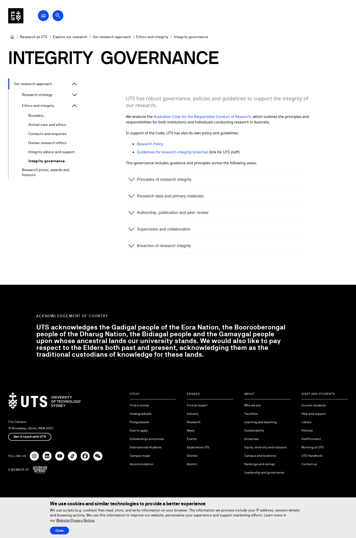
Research (193, 422)
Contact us (309, 464)
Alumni (192, 464)
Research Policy (150, 143)
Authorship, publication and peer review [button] (172, 212)
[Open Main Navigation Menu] (46, 16)
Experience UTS (198, 447)
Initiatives (251, 439)
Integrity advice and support (51, 152)
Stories (192, 455)
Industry (192, 413)
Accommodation (141, 464)
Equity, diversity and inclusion (265, 447)
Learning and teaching (260, 422)
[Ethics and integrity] (152, 36)
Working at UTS (313, 447)
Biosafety (36, 115)
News (191, 430)
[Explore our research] (70, 36)
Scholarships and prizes (147, 439)
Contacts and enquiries (47, 134)
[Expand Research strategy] (74, 95)
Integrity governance (46, 161)
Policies (307, 430)
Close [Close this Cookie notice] (59, 530)
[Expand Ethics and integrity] (74, 105)
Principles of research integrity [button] (164, 179)
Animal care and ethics (47, 125)
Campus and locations (260, 455)
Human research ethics (47, 143)
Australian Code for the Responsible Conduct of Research (202, 116)
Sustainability (254, 430)
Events (192, 439)
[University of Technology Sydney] (12, 37)
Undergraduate (140, 413)
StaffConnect (311, 439)
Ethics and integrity (38, 105)
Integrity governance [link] (191, 37)
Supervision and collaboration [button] (163, 229)
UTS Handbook (312, 455)
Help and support (314, 413)
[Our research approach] (112, 36)
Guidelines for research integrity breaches (172, 152)
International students (145, 447)
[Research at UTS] (33, 36)
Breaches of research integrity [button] (164, 245)
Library (307, 422)
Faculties (250, 413)
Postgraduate (139, 422)
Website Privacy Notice (75, 520)
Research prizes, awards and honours (45, 172)
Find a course (139, 405)
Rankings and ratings (259, 464)
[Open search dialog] (60, 16)
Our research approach (33, 84)
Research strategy (37, 95)
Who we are (252, 405)
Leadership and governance (264, 472)
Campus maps (140, 455)
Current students (314, 405)
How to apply (139, 430)
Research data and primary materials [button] (170, 196)
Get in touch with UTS (30, 436)
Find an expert (197, 405)
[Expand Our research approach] (74, 84)
